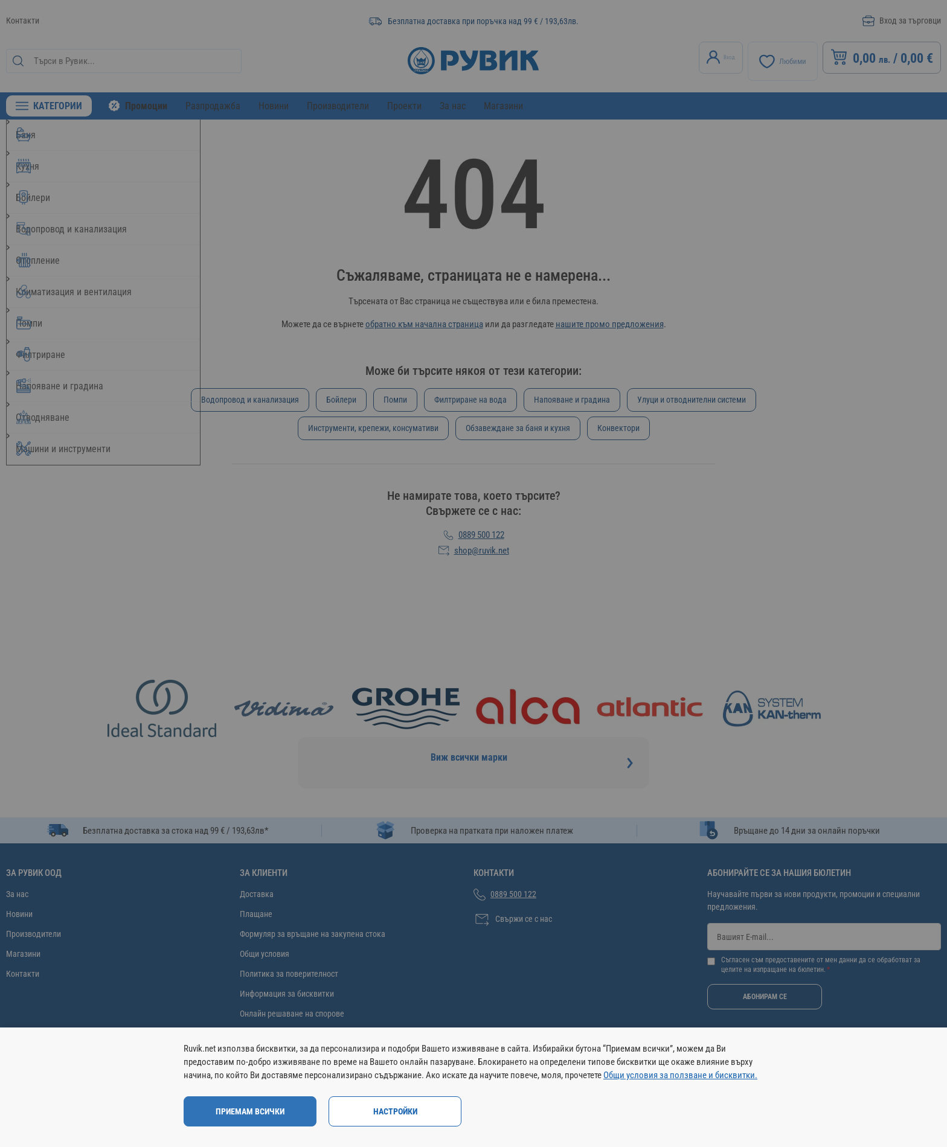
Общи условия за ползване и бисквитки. (680, 1075)
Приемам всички (250, 1111)
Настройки (395, 1111)
